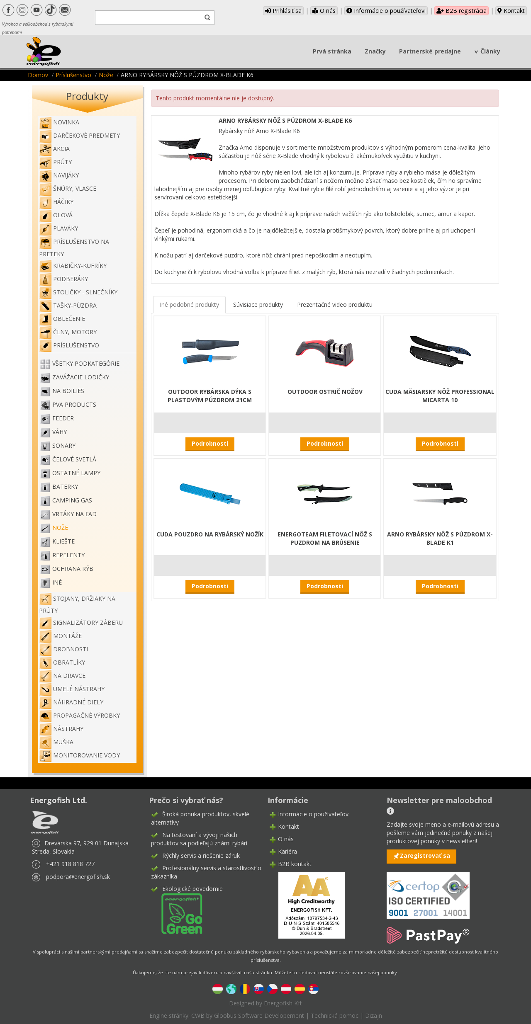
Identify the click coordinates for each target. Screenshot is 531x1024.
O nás (324, 11)
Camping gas (72, 501)
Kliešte (63, 542)
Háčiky (56, 202)
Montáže (60, 636)
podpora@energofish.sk (78, 877)
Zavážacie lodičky (80, 377)
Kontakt (511, 11)
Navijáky (59, 175)
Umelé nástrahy (72, 689)
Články (490, 51)
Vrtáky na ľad (74, 514)
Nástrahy (61, 729)
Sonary (64, 446)
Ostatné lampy (76, 473)
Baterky (65, 487)
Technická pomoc (334, 1015)
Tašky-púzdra (68, 305)
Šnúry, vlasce (67, 188)
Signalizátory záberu (81, 622)
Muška (56, 742)
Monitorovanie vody (79, 755)
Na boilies (68, 391)
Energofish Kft (283, 1003)
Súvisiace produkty (258, 304)
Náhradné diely (71, 702)
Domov (38, 75)
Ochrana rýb (72, 569)
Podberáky (63, 279)
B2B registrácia (461, 11)
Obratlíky (62, 662)
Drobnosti (63, 649)
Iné (57, 583)
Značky (375, 51)
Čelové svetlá (74, 459)
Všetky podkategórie (85, 364)
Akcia (54, 149)
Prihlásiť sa (283, 11)
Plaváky (58, 228)
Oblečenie (62, 319)
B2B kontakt (295, 864)
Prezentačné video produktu (335, 304)
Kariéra (287, 851)
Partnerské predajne (430, 51)
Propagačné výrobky (79, 715)
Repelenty (68, 555)
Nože (106, 75)
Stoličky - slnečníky (78, 292)
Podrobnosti (210, 443)
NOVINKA (59, 122)
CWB (198, 1015)
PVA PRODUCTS (74, 405)
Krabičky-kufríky (73, 265)
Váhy (59, 432)
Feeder (63, 418)
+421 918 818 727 (70, 864)
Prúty (55, 162)
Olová (56, 215)
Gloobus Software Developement (259, 1015)
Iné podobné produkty (189, 304)
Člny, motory (68, 332)
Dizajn (373, 1015)
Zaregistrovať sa (425, 855)
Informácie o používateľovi (386, 11)
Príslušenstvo (73, 75)
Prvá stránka (332, 51)
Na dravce (62, 675)
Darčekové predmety (79, 135)
